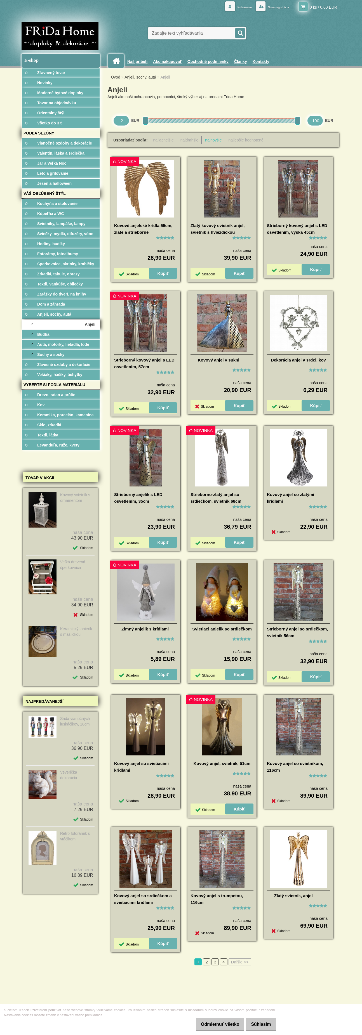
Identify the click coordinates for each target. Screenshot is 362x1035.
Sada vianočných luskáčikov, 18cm (75, 721)
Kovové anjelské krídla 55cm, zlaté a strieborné (143, 229)
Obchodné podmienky (208, 61)
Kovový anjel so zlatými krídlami (290, 498)
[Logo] (60, 36)
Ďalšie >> (240, 962)
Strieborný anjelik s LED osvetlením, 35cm (138, 498)
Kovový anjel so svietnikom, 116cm (295, 766)
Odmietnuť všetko (213, 1024)
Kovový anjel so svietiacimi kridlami (141, 766)
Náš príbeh (137, 61)
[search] (239, 32)
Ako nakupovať (167, 61)
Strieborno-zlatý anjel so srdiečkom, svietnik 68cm (216, 498)
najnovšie (213, 140)
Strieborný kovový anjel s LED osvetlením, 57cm (144, 363)
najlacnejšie (163, 140)
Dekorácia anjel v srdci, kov (298, 360)
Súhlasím (259, 1024)
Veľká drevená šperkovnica (72, 565)
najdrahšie (189, 140)
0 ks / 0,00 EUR (323, 7)
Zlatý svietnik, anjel (293, 895)
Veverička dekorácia (68, 775)
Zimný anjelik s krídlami (145, 629)
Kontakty (261, 61)
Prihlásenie (234, 7)
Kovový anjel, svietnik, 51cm (222, 763)
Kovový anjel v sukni (218, 360)
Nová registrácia (274, 7)
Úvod (115, 77)
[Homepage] (118, 61)
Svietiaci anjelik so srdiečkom (222, 629)
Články (240, 61)
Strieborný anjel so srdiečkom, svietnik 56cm (297, 632)
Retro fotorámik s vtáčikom (75, 836)
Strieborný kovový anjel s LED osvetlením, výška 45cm (297, 229)
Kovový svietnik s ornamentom (75, 498)
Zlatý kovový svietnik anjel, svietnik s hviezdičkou (218, 229)
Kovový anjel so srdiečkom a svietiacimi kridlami (143, 899)
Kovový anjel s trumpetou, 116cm (217, 899)
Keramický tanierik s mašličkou (76, 632)
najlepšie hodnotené (246, 140)
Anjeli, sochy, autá (140, 77)
